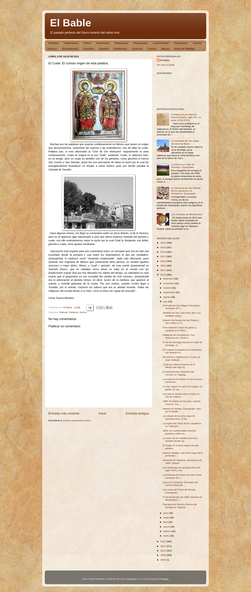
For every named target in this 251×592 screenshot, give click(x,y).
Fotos (87, 43)
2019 (163, 247)
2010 (163, 550)
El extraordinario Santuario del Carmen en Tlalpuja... (178, 373)
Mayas (165, 48)
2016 (163, 261)
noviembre (169, 283)
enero (166, 535)
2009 (163, 555)
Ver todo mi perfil (165, 65)
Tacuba (66, 169)
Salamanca (121, 43)
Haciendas (102, 43)
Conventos (181, 43)
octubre (167, 288)
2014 (163, 270)
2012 (163, 541)
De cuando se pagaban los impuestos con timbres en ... (182, 351)
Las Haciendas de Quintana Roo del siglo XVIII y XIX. (181, 469)
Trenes (152, 48)
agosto (167, 297)
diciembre (168, 278)
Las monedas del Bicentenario (187, 214)
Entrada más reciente (64, 413)
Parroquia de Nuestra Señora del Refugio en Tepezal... (180, 505)
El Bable (70, 23)
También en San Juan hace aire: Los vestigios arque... (182, 314)
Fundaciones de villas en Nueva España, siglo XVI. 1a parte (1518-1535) (186, 117)
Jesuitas (88, 48)
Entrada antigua (137, 413)
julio (165, 301)
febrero (167, 531)
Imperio (103, 48)
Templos (53, 43)
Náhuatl (64, 312)
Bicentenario (70, 48)
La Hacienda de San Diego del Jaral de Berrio (185, 142)
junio (166, 513)
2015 (163, 265)
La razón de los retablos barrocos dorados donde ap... (180, 439)
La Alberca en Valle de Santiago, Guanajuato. (182, 165)
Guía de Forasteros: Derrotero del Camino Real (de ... (180, 483)
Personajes (141, 43)
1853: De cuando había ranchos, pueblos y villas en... (180, 432)
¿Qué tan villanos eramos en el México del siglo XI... (179, 366)
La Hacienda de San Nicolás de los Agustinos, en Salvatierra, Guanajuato (185, 191)
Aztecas (137, 48)
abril (165, 522)
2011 (163, 546)
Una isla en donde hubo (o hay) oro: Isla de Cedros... (181, 395)
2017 (163, 256)
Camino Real (161, 43)
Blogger (165, 579)
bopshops (132, 579)
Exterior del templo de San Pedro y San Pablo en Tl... (181, 321)
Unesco (52, 48)
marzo (166, 526)
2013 (163, 274)
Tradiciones (71, 43)
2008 (163, 560)
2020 (163, 242)
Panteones (120, 48)
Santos (197, 43)
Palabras (73, 312)
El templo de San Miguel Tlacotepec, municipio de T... (182, 307)
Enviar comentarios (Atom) (77, 420)
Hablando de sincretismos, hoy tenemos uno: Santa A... (179, 336)
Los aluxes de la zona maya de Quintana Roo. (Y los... (179, 417)
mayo (166, 517)
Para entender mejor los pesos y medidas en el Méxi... (179, 329)
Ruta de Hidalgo (185, 48)
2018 (163, 252)
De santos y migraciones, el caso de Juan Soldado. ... (181, 358)
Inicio (102, 413)
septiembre (169, 292)
